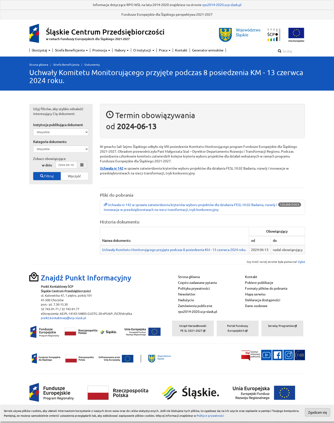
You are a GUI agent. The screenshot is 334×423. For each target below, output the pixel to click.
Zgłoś (301, 261)
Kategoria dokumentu (50, 142)
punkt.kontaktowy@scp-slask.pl (63, 318)
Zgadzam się (317, 412)
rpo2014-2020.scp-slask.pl (221, 5)
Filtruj (47, 176)
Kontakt (181, 50)
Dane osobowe (256, 306)
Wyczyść (74, 176)
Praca (165, 50)
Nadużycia (186, 300)
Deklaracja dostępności (262, 300)
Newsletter (186, 294)
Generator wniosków (207, 50)
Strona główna (38, 64)
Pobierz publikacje (259, 283)
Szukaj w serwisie (308, 49)
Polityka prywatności (194, 288)
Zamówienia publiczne (195, 306)
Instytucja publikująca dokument (58, 125)
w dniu (47, 165)
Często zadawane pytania (197, 283)
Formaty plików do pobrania (266, 288)
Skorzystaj (41, 50)
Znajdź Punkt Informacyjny (86, 278)
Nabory (122, 50)
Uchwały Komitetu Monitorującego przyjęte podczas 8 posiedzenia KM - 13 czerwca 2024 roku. (174, 250)
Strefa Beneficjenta (71, 50)
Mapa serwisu (255, 294)
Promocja (101, 50)
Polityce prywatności (210, 415)
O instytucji (143, 50)
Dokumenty (92, 64)
